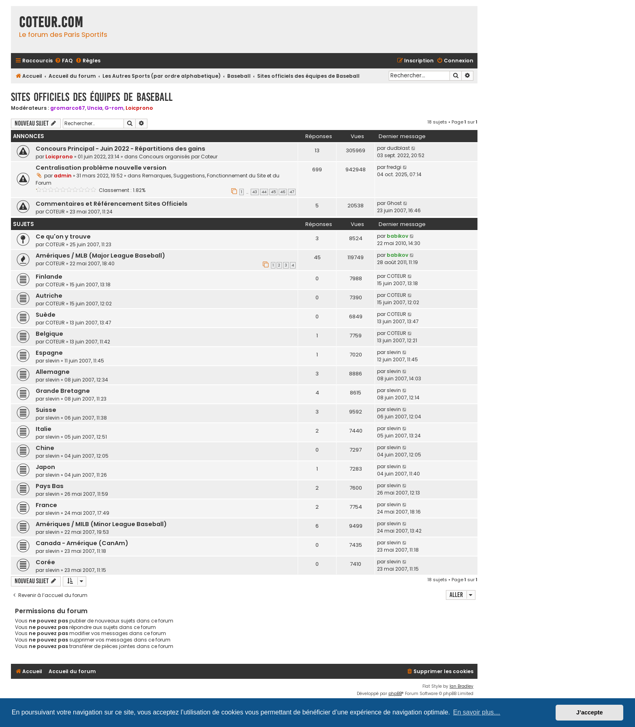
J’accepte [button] (589, 712)
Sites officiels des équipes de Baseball (92, 97)
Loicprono (139, 107)
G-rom (114, 107)
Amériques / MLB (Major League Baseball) (100, 256)
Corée (45, 562)
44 (264, 192)
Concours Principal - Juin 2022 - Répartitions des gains (120, 149)
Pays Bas (50, 486)
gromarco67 (67, 107)
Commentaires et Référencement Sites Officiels (112, 204)
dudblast (398, 148)
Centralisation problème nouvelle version (101, 168)
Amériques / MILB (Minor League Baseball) (101, 524)
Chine (45, 448)
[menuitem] (63, 60)
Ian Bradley (461, 686)
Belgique (49, 334)
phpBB (395, 694)
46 (282, 192)
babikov (397, 235)
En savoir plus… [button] (477, 712)
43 (254, 192)
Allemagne (53, 372)
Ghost (394, 203)
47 (292, 192)
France (46, 505)
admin (63, 175)
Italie (43, 429)
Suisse (46, 410)
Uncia (94, 107)
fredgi (394, 167)
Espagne (49, 353)
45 (273, 192)
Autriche (49, 296)
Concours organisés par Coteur (178, 156)
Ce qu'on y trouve (63, 236)
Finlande (49, 277)
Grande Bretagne (63, 391)
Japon (45, 467)
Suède (45, 315)
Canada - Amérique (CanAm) (82, 543)
